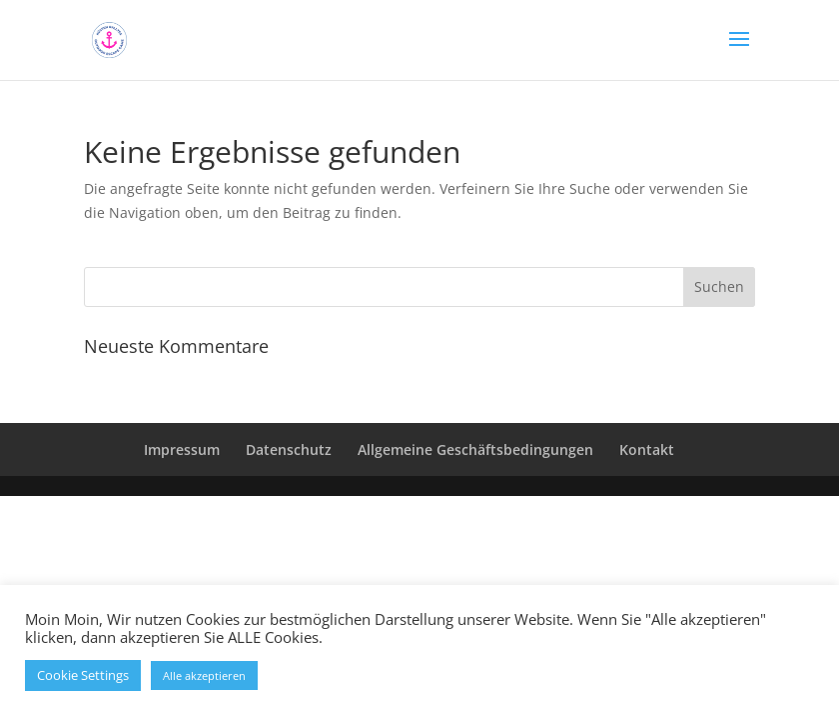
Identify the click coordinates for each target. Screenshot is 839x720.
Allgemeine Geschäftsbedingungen (475, 449)
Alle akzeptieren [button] (204, 675)
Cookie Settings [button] (83, 675)
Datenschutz (289, 449)
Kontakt (646, 449)
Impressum (182, 449)
